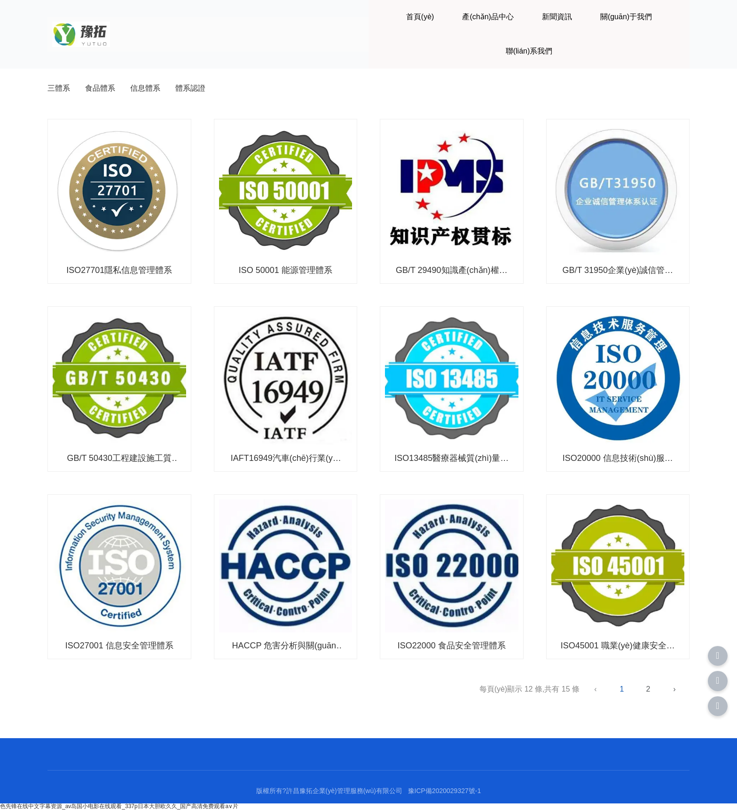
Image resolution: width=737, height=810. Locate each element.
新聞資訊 (557, 17)
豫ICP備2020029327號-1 (444, 790)
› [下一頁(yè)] (674, 689)
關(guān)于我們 (626, 17)
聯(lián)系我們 (529, 51)
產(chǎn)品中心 (487, 17)
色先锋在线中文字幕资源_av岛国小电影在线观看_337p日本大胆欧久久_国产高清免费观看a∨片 (119, 806)
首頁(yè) (420, 17)
